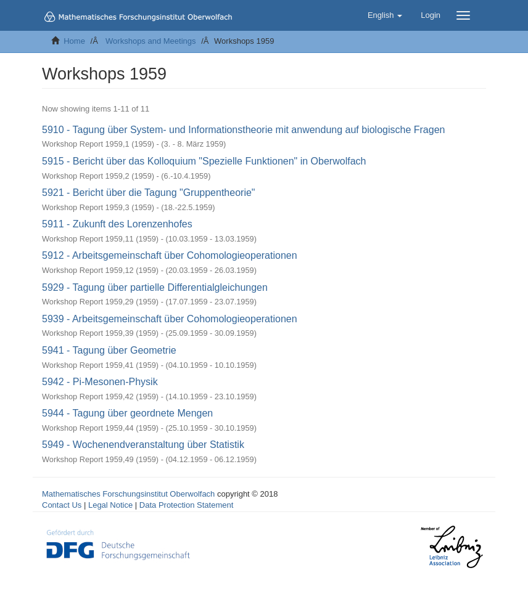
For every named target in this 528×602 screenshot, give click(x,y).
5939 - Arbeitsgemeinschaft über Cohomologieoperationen (169, 319)
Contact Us (61, 505)
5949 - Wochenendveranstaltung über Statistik (143, 444)
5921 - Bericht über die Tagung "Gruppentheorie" (148, 192)
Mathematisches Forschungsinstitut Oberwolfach (128, 493)
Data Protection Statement (186, 505)
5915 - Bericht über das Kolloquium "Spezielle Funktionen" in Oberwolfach (204, 161)
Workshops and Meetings (150, 41)
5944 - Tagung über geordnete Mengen (127, 413)
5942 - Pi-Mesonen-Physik (100, 381)
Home (74, 41)
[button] (384, 15)
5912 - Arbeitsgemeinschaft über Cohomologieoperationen (169, 255)
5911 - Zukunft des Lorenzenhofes (117, 224)
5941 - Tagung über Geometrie (109, 350)
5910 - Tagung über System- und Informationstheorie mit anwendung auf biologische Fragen (243, 129)
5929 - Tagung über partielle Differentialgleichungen (155, 287)
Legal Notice (110, 505)
